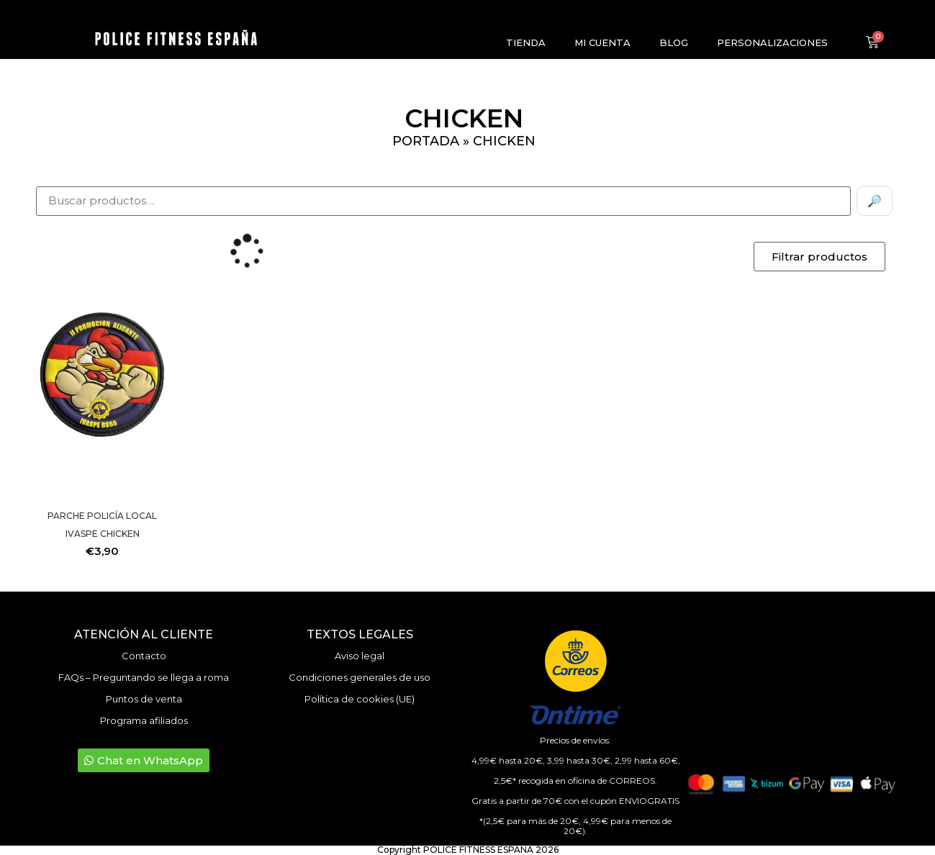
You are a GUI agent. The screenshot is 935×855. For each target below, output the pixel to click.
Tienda (526, 42)
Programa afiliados (144, 720)
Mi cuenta (602, 42)
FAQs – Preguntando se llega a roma (143, 677)
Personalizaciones (772, 42)
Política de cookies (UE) (359, 699)
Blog (673, 42)
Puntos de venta (144, 699)
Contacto (144, 655)
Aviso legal (359, 655)
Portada (425, 141)
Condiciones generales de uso (359, 677)
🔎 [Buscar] (874, 201)
